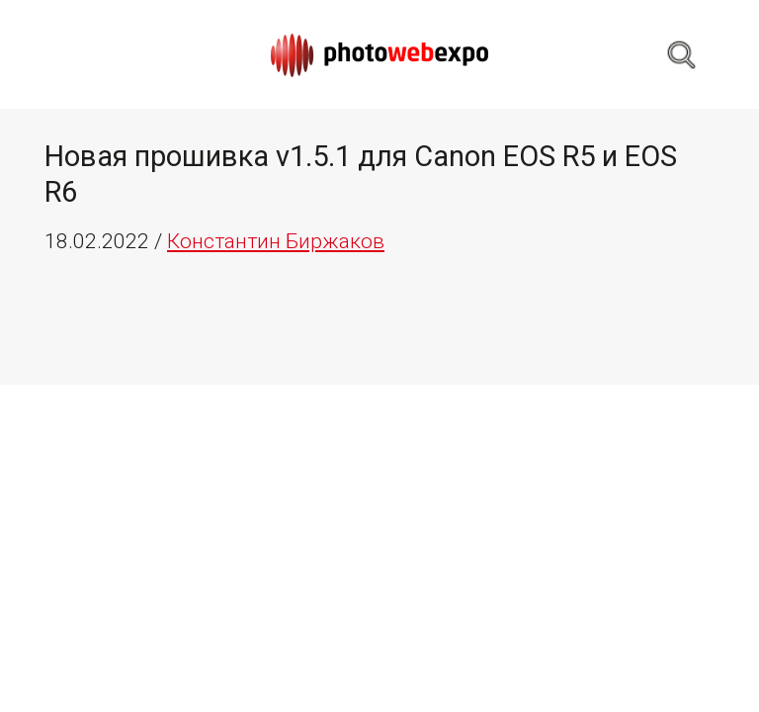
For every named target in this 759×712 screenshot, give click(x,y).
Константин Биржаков (275, 241)
